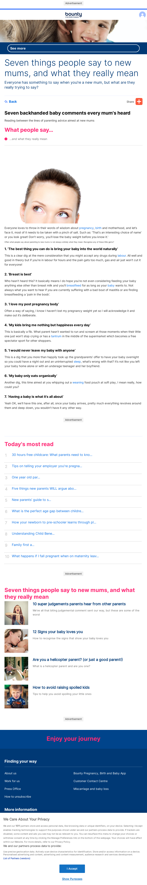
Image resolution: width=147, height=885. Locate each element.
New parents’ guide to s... (31, 500)
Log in (141, 12)
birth (98, 228)
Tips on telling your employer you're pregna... (47, 466)
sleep (77, 361)
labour (122, 255)
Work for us (12, 781)
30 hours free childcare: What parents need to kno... (52, 455)
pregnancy (86, 228)
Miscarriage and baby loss (91, 788)
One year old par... (26, 477)
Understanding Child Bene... (33, 534)
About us (10, 773)
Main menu (73, 20)
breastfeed (74, 285)
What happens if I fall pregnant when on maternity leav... (55, 556)
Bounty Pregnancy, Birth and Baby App (100, 773)
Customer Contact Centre (91, 781)
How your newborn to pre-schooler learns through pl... (54, 522)
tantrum (56, 336)
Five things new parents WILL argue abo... (44, 488)
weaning (78, 382)
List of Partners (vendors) (16, 865)
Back (10, 101)
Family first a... (23, 545)
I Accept (72, 875)
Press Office (12, 788)
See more (18, 48)
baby (111, 285)
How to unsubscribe (17, 796)
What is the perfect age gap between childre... (48, 511)
